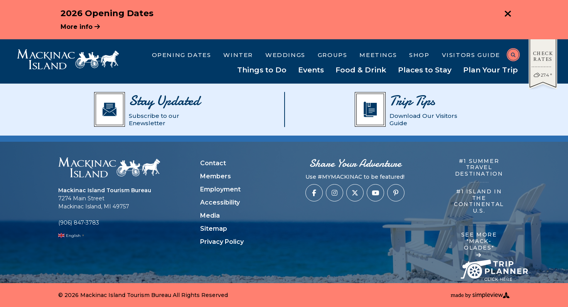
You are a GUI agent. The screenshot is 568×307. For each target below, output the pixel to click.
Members (215, 176)
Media (210, 215)
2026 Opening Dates (107, 13)
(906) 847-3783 (78, 222)
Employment (220, 189)
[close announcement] (508, 14)
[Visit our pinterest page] (396, 192)
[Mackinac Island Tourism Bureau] (68, 59)
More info (80, 26)
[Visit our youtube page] (375, 192)
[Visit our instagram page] (334, 192)
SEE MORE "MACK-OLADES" (479, 245)
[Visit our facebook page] (314, 192)
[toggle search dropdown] (513, 55)
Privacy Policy (222, 241)
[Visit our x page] (355, 192)
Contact (213, 163)
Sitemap (213, 228)
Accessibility (220, 202)
